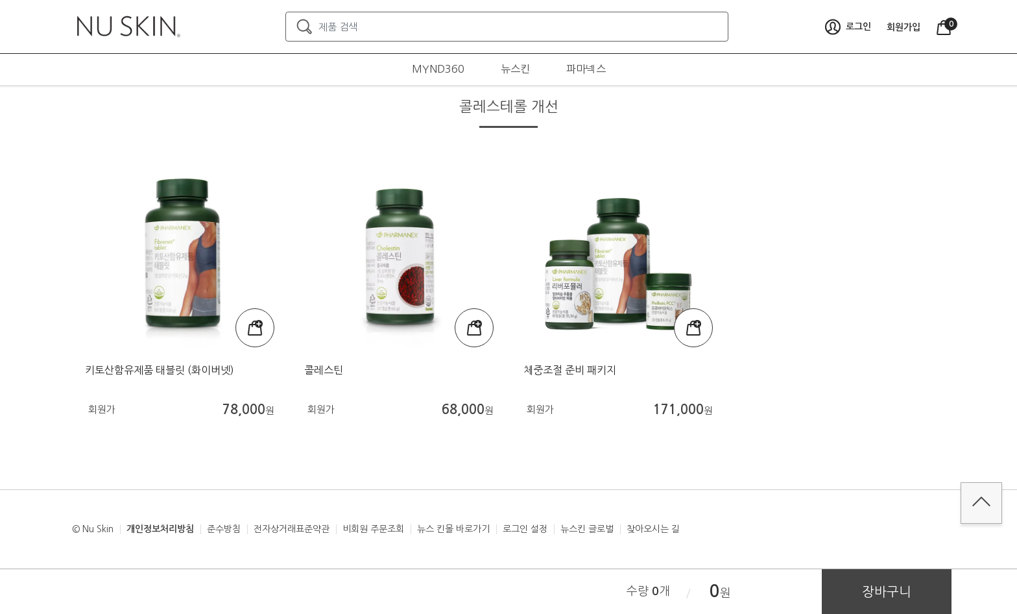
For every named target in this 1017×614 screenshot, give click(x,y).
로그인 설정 (525, 529)
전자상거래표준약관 (291, 529)
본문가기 (0, 0)
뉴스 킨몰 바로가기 (453, 529)
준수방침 (224, 529)
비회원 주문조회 (373, 529)
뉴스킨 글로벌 (587, 529)
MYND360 (438, 69)
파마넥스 (586, 69)
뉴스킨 (515, 69)
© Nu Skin (93, 529)
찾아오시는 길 (653, 529)
